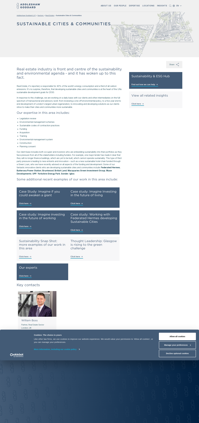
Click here (25, 203)
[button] (106, 6)
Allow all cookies (177, 399)
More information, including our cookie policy (55, 412)
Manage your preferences (177, 408)
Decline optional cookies (177, 416)
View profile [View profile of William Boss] (28, 339)
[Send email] (37, 333)
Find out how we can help (144, 84)
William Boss (29, 320)
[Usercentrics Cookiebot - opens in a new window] (16, 418)
